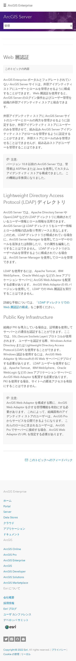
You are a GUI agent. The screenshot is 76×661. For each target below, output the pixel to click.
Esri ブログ (10, 608)
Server (7, 511)
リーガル (26, 654)
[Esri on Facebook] (11, 639)
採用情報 (8, 603)
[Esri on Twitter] (6, 639)
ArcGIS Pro (10, 554)
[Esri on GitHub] (17, 639)
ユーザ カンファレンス (17, 614)
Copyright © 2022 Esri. (15, 649)
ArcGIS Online (12, 549)
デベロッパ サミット (16, 620)
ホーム (7, 500)
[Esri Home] (10, 627)
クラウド (8, 523)
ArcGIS (7, 565)
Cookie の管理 (11, 654)
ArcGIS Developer (14, 571)
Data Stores (10, 517)
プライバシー (59, 649)
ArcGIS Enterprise (20, 5)
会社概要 (8, 597)
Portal (7, 506)
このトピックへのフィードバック (51, 460)
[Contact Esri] (23, 639)
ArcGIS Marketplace (15, 582)
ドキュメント (11, 534)
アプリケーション (14, 528)
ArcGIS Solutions (13, 577)
